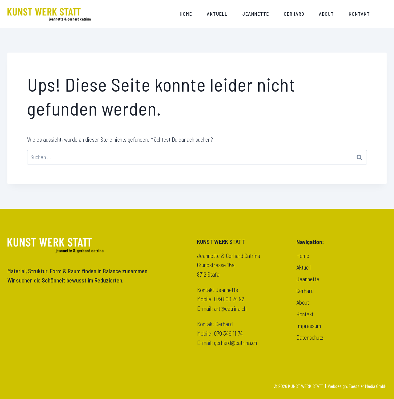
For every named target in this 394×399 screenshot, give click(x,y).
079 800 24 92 (229, 298)
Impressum (308, 325)
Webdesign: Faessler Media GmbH (357, 386)
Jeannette (255, 14)
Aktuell (217, 14)
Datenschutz (310, 337)
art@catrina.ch (230, 308)
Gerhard (294, 14)
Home (186, 14)
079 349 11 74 (228, 333)
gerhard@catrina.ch (235, 342)
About (326, 14)
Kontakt (359, 14)
